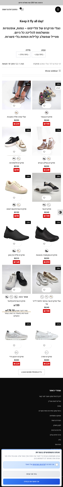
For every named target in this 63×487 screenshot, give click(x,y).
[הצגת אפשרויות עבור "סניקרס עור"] (49, 197)
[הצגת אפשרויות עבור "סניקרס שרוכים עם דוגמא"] (18, 197)
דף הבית (57, 63)
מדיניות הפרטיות (39, 464)
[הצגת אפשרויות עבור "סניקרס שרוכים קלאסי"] (18, 290)
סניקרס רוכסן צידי (16, 356)
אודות (59, 406)
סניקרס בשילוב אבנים (46, 162)
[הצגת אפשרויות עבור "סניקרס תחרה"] (49, 345)
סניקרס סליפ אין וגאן (16, 255)
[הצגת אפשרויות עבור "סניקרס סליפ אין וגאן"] (18, 243)
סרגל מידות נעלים (55, 435)
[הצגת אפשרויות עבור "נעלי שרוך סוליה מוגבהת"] (18, 105)
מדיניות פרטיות (56, 430)
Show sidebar (51, 71)
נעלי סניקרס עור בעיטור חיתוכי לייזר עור (47, 302)
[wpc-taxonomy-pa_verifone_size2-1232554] (23, 54)
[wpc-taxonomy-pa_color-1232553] (38, 54)
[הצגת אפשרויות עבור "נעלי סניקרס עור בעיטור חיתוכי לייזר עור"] (49, 290)
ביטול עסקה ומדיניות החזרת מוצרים (50, 411)
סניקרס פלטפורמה (16, 162)
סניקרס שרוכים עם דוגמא (16, 209)
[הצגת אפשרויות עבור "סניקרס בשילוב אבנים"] (49, 151)
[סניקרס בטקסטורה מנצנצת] (46, 233)
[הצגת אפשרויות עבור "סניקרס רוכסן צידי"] (18, 345)
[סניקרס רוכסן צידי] (16, 334)
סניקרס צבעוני (46, 116)
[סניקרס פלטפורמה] (16, 141)
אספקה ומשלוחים (55, 416)
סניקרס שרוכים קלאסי (16, 301)
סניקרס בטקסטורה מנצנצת (46, 255)
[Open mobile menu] (58, 9)
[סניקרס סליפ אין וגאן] (16, 233)
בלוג (59, 440)
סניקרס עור (46, 209)
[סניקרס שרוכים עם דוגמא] (16, 187)
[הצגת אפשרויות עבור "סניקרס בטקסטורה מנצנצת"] (49, 243)
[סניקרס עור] (46, 187)
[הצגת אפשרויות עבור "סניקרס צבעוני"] (49, 105)
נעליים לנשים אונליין (54, 401)
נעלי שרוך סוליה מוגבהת (16, 116)
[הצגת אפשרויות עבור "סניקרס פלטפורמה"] (18, 151)
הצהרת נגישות (56, 420)
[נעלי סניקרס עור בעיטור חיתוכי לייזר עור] (46, 279)
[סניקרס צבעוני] (46, 95)
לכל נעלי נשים (46, 63)
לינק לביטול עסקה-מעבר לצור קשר (50, 396)
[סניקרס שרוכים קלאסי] (16, 279)
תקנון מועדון (57, 425)
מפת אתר (58, 444)
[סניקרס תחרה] (46, 334)
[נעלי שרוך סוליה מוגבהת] (16, 95)
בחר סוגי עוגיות (31, 474)
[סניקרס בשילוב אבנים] (46, 141)
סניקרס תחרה (46, 356)
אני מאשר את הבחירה (31, 481)
